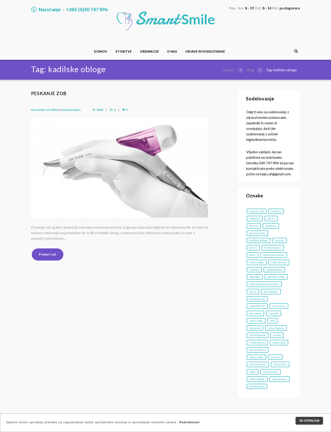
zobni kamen (279, 379)
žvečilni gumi (257, 386)
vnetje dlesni (257, 342)
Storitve (123, 51)
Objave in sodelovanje (205, 51)
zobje (252, 371)
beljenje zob (256, 211)
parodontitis (271, 291)
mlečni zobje (256, 262)
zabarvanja (279, 342)
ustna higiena (276, 328)
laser (252, 254)
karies (253, 247)
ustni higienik (257, 335)
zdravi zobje (256, 357)
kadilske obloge (258, 240)
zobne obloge (257, 379)
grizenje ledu (257, 233)
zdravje (275, 357)
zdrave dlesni (257, 349)
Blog (250, 70)
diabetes (254, 218)
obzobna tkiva (274, 269)
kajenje (279, 240)
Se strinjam (309, 420)
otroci (252, 291)
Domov (100, 51)
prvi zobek (255, 313)
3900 (100, 109)
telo (272, 320)
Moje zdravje (279, 262)
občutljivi (254, 276)
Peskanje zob (257, 298)
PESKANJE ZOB (48, 93)
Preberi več (47, 254)
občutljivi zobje (276, 276)
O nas (172, 51)
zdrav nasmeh (257, 364)
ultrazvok (254, 328)
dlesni (271, 218)
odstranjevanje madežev (264, 284)
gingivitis (270, 225)
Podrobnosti (190, 422)
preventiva (278, 305)
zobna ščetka (270, 371)
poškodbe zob (257, 305)
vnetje (277, 335)
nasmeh (254, 269)
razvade (273, 313)
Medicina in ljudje (273, 254)
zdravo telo (280, 364)
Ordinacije (149, 51)
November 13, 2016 (44, 109)
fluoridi (253, 225)
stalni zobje (256, 320)
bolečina (276, 211)
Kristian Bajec (71, 109)
